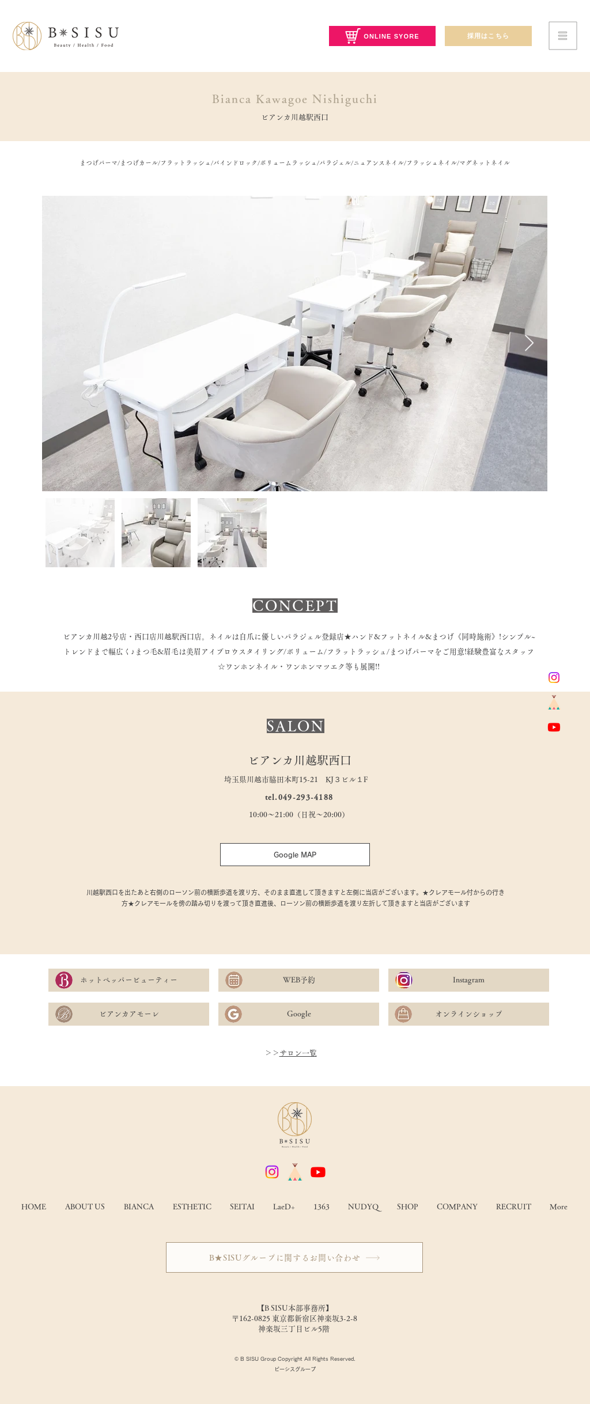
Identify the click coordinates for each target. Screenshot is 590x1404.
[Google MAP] (295, 854)
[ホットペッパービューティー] (128, 980)
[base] (554, 702)
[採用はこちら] (488, 36)
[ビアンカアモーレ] (128, 1014)
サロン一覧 (298, 1053)
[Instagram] (554, 677)
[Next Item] (529, 343)
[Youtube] (554, 727)
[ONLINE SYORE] (382, 36)
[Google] (298, 1014)
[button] (563, 36)
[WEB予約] (298, 980)
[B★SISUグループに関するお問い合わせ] (294, 1257)
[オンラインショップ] (468, 1014)
